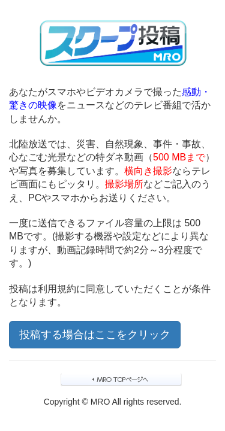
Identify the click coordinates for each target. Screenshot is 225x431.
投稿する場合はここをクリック (94, 335)
